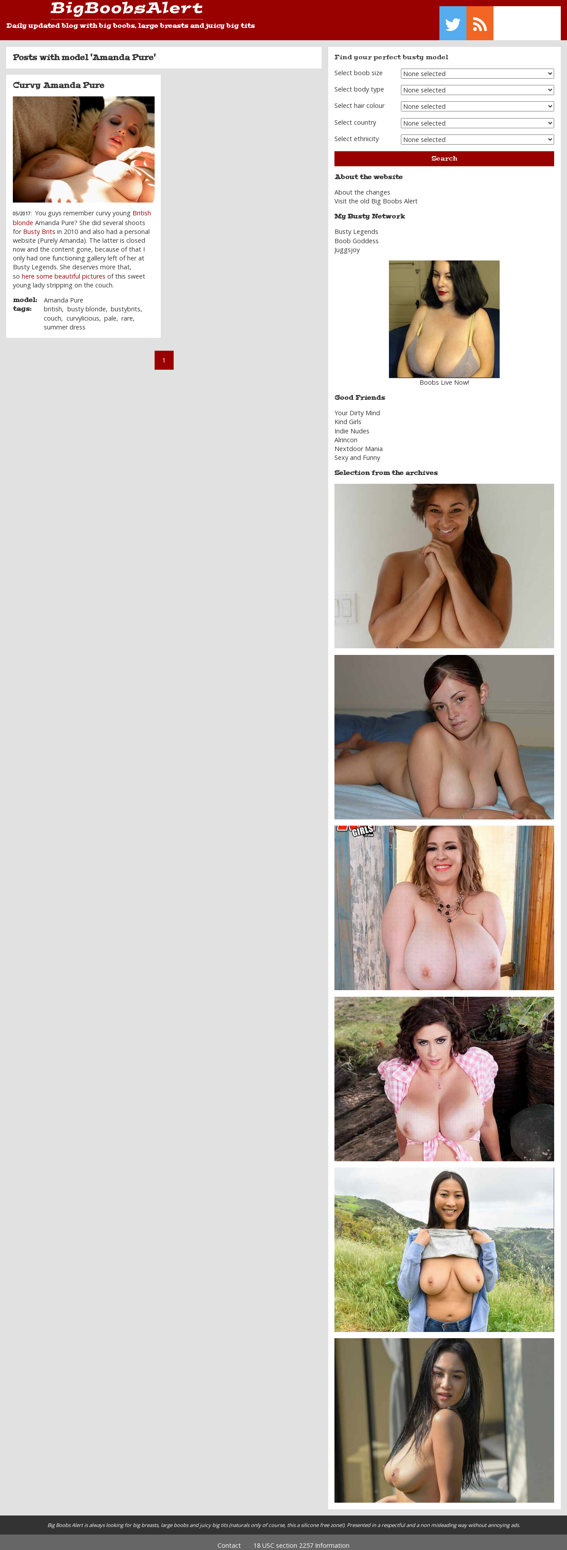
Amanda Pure (63, 294)
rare (127, 311)
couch (52, 311)
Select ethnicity (356, 132)
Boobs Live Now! (444, 376)
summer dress (64, 320)
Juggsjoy (347, 243)
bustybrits (125, 303)
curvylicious (82, 311)
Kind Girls (347, 415)
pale (110, 311)
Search (444, 152)
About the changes (362, 186)
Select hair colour (359, 99)
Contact (229, 1539)
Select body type (359, 83)
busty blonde (86, 303)
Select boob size (358, 66)
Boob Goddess (356, 234)
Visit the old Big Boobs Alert (376, 195)
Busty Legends (356, 225)
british (53, 303)
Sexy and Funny (357, 451)
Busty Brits (40, 225)
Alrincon (345, 433)
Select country (355, 115)
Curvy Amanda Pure (59, 79)
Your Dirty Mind (357, 406)
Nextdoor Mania (358, 442)
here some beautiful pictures (63, 269)
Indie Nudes (351, 424)
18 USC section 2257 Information (301, 1539)
